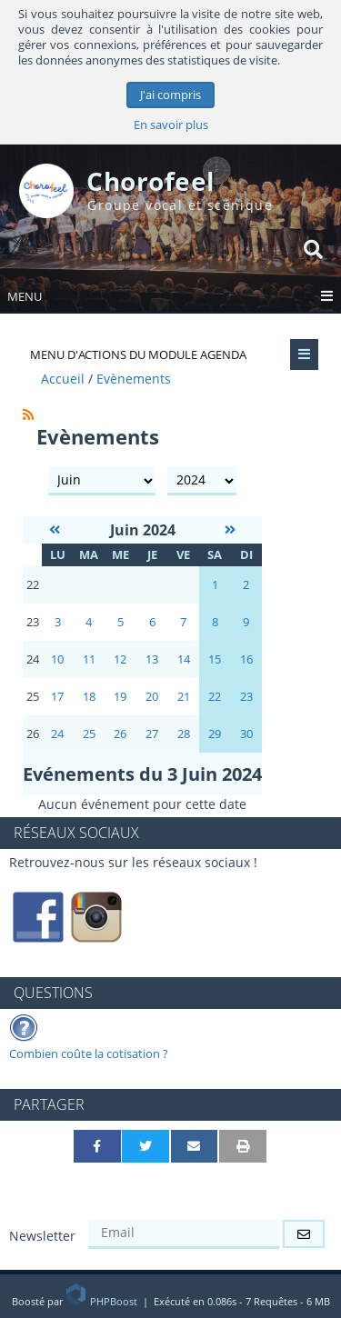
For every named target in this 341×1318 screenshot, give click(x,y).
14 (183, 659)
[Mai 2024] (54, 529)
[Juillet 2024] (230, 529)
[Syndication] (28, 414)
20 (151, 696)
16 (246, 659)
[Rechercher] (313, 249)
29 (214, 734)
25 (89, 734)
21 (183, 696)
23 (246, 696)
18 (89, 696)
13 (151, 659)
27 (151, 734)
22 (214, 696)
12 (120, 659)
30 (246, 734)
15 (214, 659)
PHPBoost (102, 1301)
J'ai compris (170, 95)
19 (120, 696)
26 (120, 734)
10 (57, 659)
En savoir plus (171, 125)
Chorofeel (151, 181)
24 (57, 734)
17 (57, 696)
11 (89, 659)
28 (183, 734)
